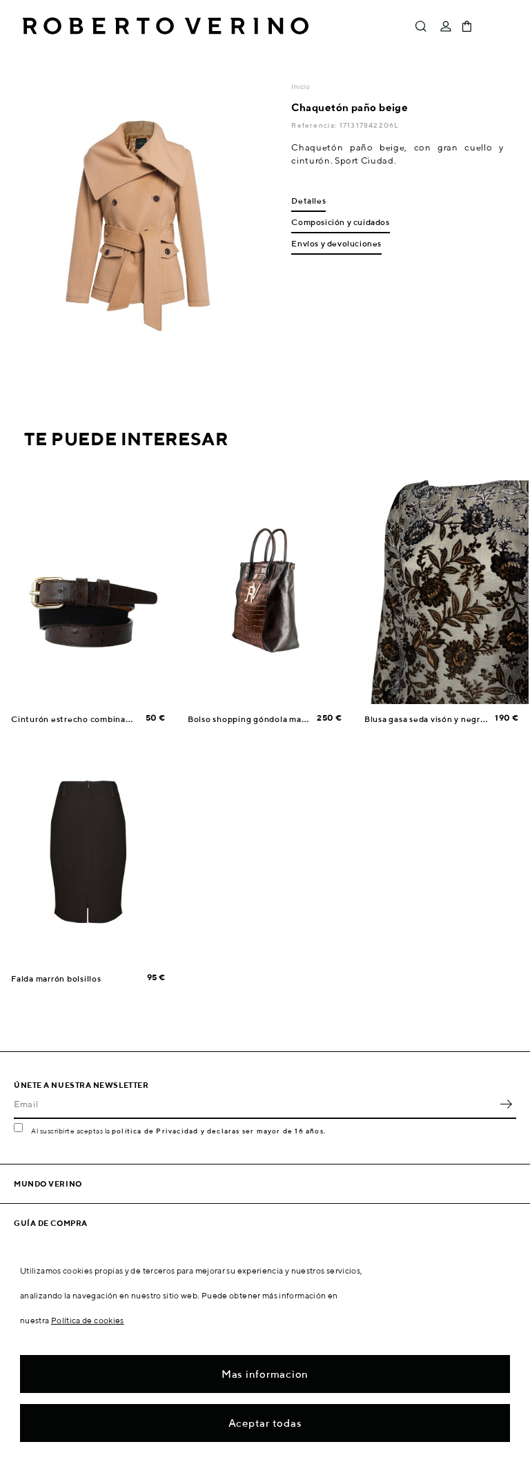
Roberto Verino (166, 26)
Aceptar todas (265, 1423)
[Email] (254, 1104)
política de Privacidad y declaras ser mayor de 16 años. (219, 1131)
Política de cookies (87, 1320)
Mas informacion (265, 1374)
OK (505, 1104)
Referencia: (315, 125)
